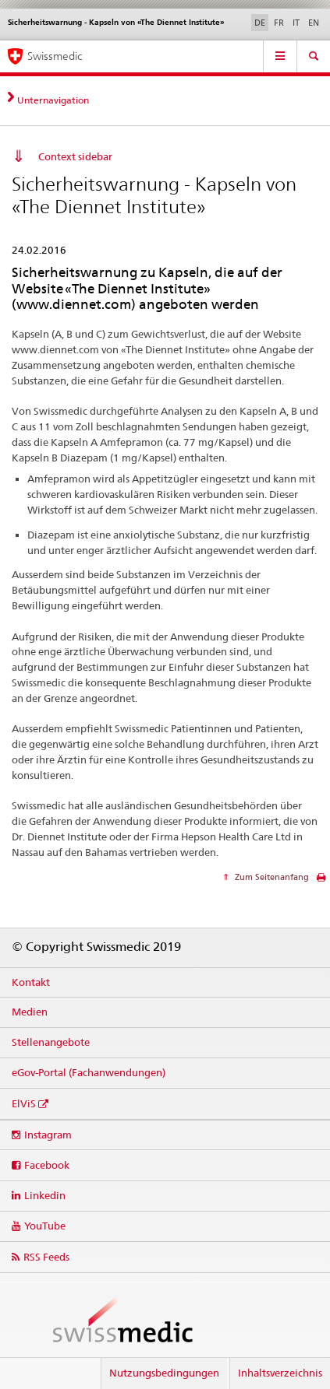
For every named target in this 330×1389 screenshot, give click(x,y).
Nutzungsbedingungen (164, 1372)
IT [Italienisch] (296, 22)
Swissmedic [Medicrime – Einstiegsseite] (54, 56)
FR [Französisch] (279, 22)
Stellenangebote (51, 1042)
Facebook (46, 1165)
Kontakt (31, 982)
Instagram (48, 1134)
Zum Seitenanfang (270, 877)
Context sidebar (75, 156)
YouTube (45, 1225)
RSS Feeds (46, 1256)
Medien (30, 1011)
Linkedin (45, 1195)
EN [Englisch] (313, 22)
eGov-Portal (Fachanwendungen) (88, 1072)
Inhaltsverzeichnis (280, 1372)
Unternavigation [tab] (53, 100)
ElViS (24, 1103)
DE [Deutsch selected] (259, 22)
